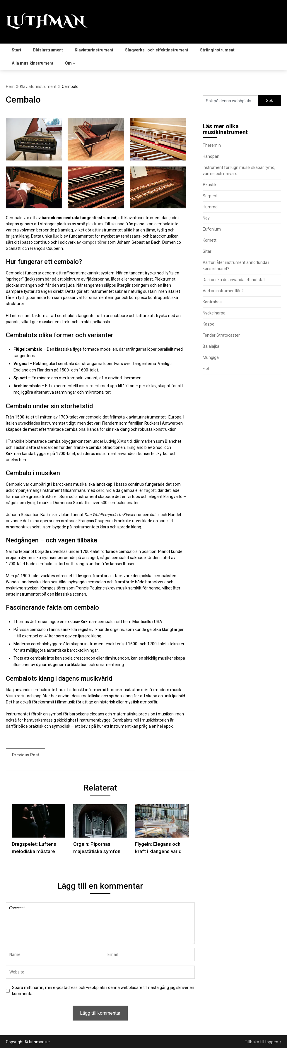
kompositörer (94, 242)
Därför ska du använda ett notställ (234, 279)
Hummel (210, 207)
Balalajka (211, 346)
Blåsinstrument (48, 50)
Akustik (209, 184)
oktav (151, 385)
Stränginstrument (217, 50)
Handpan (211, 156)
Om (68, 63)
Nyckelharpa (214, 313)
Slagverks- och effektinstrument (156, 50)
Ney (206, 218)
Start (16, 50)
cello (100, 490)
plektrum (94, 224)
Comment (100, 923)
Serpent (210, 195)
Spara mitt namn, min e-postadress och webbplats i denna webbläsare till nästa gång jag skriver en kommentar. (103, 990)
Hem (10, 86)
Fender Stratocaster (221, 335)
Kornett (209, 240)
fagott (150, 490)
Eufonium (212, 229)
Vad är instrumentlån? (223, 290)
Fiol (206, 368)
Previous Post (25, 755)
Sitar (207, 251)
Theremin (212, 145)
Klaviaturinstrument (94, 50)
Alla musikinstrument (32, 63)
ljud (56, 236)
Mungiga (211, 357)
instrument (89, 385)
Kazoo (208, 324)
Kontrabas (212, 302)
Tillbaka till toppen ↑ (263, 1042)
